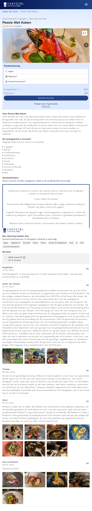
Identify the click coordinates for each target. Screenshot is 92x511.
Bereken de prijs (46, 98)
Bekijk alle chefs (10, 11)
